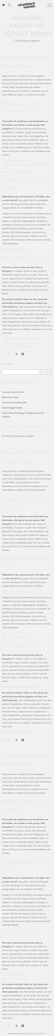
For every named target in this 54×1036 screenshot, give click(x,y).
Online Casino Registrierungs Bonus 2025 (20, 687)
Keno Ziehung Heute (11, 633)
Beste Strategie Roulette (12, 407)
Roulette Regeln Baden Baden (14, 249)
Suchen (7, 364)
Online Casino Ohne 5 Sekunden (16, 171)
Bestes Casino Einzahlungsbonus (16, 637)
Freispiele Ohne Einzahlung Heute (16, 732)
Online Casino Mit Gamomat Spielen (17, 346)
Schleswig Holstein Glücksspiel (15, 160)
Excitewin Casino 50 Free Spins (15, 978)
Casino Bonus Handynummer (14, 402)
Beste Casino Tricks (10, 397)
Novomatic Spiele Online (12, 392)
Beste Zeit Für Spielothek (12, 974)
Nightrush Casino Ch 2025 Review (17, 591)
